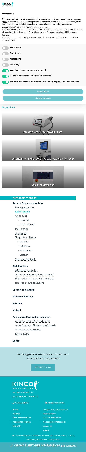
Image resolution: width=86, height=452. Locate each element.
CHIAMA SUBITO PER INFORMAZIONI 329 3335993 (43, 445)
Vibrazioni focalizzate (25, 259)
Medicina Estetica (23, 296)
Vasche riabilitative (23, 289)
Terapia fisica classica (25, 237)
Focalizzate (24, 220)
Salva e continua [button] (42, 98)
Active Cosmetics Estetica (28, 329)
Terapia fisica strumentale (28, 203)
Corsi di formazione (22, 418)
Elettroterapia (25, 246)
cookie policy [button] (41, 27)
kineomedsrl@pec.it (23, 435)
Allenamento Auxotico (26, 270)
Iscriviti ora (43, 367)
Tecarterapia (21, 233)
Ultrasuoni (24, 255)
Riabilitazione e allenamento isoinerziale (34, 278)
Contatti (16, 426)
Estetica (17, 303)
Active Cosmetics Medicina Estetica (32, 321)
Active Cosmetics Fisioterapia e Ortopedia (35, 325)
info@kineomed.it (56, 402)
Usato (16, 340)
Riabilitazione (20, 266)
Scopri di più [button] (43, 91)
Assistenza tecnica (22, 422)
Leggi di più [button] (8, 107)
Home (16, 409)
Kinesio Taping (22, 334)
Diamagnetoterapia (24, 207)
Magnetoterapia (26, 250)
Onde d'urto (21, 216)
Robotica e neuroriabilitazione (29, 283)
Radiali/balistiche (27, 224)
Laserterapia (22, 211)
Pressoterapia (21, 229)
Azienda (16, 413)
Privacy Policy (54, 440)
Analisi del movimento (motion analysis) (34, 274)
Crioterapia (24, 242)
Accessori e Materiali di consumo (31, 317)
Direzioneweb (41, 440)
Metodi (17, 310)
